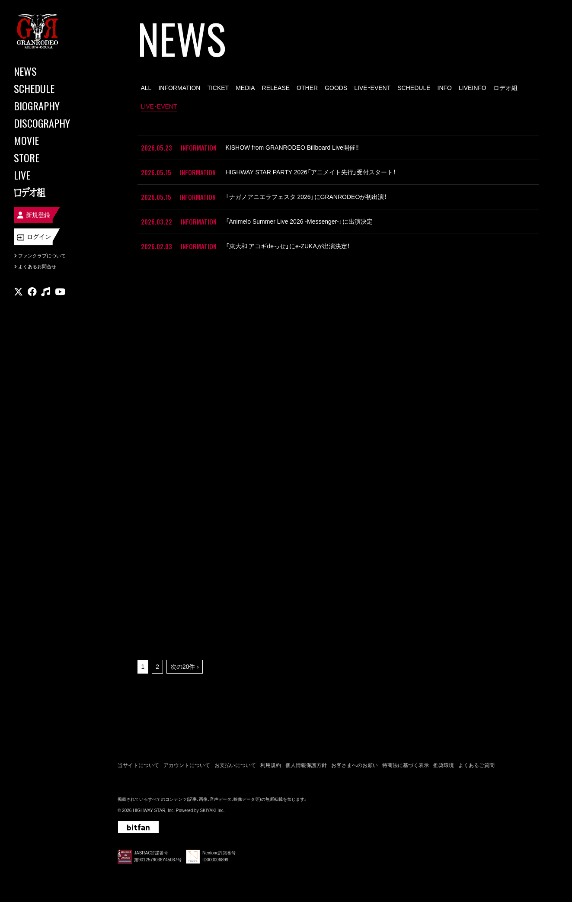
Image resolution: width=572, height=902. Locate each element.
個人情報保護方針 (306, 765)
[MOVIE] (52, 140)
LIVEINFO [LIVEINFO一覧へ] (472, 87)
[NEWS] (52, 71)
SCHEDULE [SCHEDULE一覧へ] (413, 87)
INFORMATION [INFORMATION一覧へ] (179, 87)
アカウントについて (186, 765)
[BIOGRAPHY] (52, 105)
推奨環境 (443, 765)
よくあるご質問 (476, 765)
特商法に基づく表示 (405, 765)
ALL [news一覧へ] (146, 87)
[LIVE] (52, 175)
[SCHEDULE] (52, 88)
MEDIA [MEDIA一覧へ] (245, 87)
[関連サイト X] (18, 292)
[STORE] (52, 157)
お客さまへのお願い (354, 765)
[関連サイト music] (45, 292)
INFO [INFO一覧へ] (445, 87)
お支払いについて (235, 765)
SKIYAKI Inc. (212, 810)
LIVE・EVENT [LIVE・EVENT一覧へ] (372, 87)
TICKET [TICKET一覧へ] (218, 87)
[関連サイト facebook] (32, 292)
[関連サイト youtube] (60, 292)
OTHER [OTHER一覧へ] (307, 87)
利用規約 (270, 765)
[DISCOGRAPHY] (52, 123)
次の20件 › (184, 666)
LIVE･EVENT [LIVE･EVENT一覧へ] (159, 106)
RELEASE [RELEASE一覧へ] (276, 87)
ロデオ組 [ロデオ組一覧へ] (505, 87)
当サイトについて (138, 765)
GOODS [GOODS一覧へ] (336, 87)
